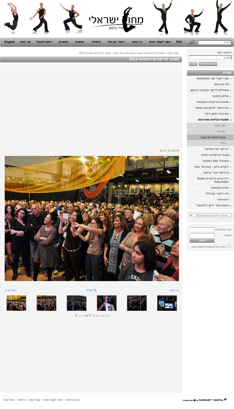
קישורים (63, 42)
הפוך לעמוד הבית (160, 42)
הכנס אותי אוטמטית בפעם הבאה (208, 246)
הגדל (89, 290)
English (9, 42)
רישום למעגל (44, 42)
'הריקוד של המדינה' (216, 149)
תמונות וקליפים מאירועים (213, 119)
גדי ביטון (137, 42)
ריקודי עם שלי (116, 42)
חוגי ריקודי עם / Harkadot (213, 78)
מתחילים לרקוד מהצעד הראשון (209, 90)
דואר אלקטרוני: (223, 229)
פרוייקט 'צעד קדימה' (216, 172)
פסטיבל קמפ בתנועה (215, 161)
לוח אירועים (221, 84)
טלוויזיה (96, 42)
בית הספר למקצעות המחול (212, 108)
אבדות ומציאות (220, 187)
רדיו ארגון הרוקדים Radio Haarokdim (213, 180)
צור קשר (25, 42)
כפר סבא (220, 125)
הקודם (12, 290)
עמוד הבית (173, 53)
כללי (223, 143)
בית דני (221, 131)
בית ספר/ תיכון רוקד (217, 113)
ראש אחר (223, 199)
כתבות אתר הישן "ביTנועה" (212, 205)
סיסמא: (228, 235)
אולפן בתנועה (220, 96)
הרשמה (21, 399)
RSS (179, 42)
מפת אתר (8, 399)
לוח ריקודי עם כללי (217, 193)
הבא (172, 290)
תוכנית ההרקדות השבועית (213, 102)
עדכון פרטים (73, 399)
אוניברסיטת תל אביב (213, 137)
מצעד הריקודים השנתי (215, 155)
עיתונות (79, 42)
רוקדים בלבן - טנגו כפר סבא (211, 166)
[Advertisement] (220, 323)
